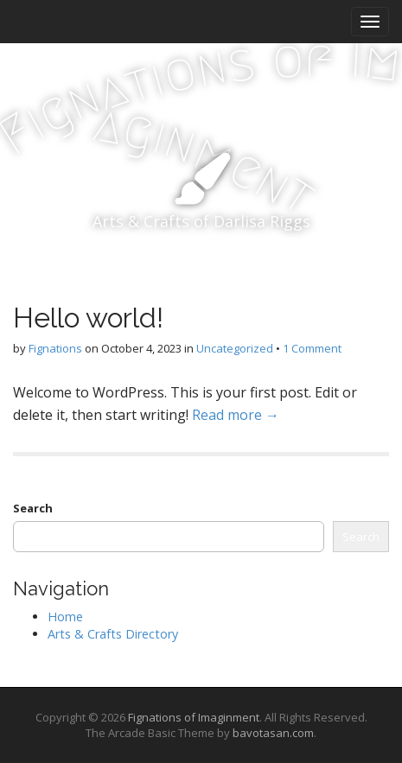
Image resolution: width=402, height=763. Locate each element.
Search (33, 508)
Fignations (55, 348)
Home (65, 616)
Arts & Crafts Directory (113, 634)
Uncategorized (234, 348)
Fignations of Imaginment (193, 717)
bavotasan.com (273, 733)
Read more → (235, 414)
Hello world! (88, 318)
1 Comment (312, 348)
